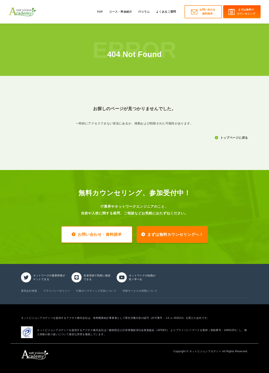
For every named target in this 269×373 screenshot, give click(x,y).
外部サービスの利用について (140, 290)
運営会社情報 (29, 290)
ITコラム (144, 11)
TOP (100, 11)
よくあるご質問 (166, 11)
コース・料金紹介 (120, 11)
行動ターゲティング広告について (96, 290)
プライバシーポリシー (56, 290)
